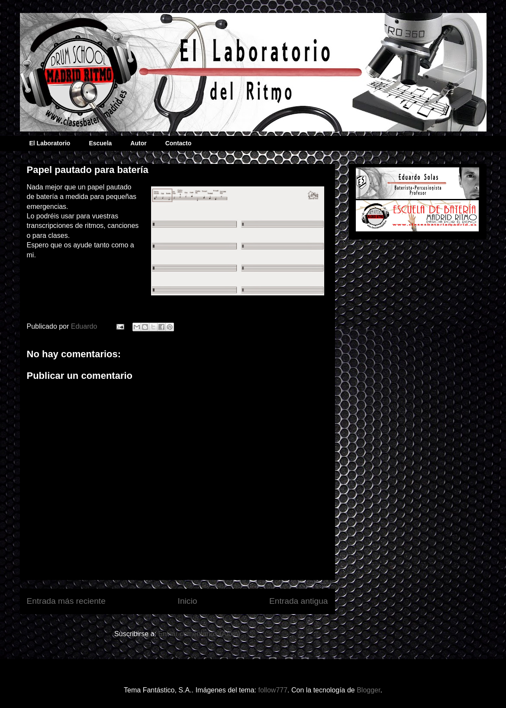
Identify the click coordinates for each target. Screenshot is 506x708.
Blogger (368, 690)
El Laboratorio (50, 143)
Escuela (100, 143)
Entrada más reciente (66, 600)
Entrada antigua (298, 600)
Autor (138, 143)
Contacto (178, 143)
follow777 (272, 690)
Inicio (187, 600)
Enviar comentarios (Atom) (199, 634)
